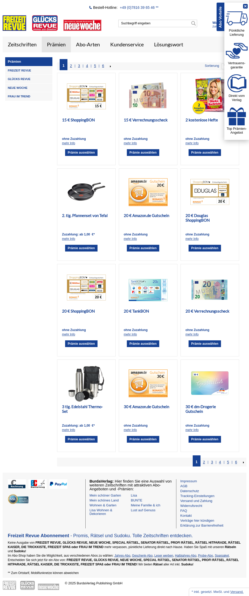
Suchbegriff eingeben (135, 23)
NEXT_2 (110, 66)
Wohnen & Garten (102, 505)
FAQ (183, 511)
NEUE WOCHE (17, 87)
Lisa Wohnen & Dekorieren (100, 512)
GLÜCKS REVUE (19, 79)
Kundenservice (127, 44)
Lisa (134, 495)
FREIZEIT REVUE (19, 70)
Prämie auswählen (81, 152)
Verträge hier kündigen (197, 520)
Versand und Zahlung (196, 501)
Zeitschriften (22, 44)
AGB (183, 486)
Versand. (237, 592)
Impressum (188, 481)
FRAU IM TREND (19, 96)
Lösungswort (168, 44)
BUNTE (136, 500)
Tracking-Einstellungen (197, 496)
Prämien (56, 44)
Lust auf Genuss (143, 510)
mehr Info (68, 143)
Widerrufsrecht (191, 506)
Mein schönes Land (104, 500)
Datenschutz (189, 491)
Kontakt (186, 516)
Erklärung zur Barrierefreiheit (201, 525)
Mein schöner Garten (105, 495)
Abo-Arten (88, 44)
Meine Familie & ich (145, 505)
